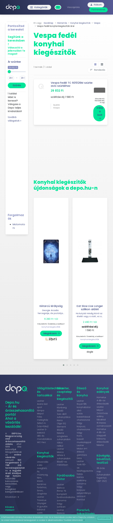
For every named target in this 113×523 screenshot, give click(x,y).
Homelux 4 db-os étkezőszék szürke (103, 401)
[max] (23, 78)
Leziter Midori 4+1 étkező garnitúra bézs (82, 451)
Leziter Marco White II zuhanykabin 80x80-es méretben (63, 456)
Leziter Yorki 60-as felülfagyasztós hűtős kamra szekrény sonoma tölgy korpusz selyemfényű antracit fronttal (85, 479)
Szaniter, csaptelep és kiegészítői (65, 392)
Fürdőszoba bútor (65, 476)
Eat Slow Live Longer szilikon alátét (90, 306)
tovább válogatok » (14, 118)
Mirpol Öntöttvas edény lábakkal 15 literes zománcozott (104, 417)
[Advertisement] (17, 167)
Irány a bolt (100, 112)
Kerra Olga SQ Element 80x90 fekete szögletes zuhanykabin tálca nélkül (63, 432)
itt (84, 520)
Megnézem (51, 332)
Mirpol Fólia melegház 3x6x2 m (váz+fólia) (42, 419)
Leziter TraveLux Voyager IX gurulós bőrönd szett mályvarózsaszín (46, 506)
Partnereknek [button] (98, 9)
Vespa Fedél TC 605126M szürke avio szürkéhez (72, 84)
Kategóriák (39, 7)
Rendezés (97, 70)
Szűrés (17, 85)
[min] (11, 78)
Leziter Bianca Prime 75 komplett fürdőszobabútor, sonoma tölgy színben (66, 494)
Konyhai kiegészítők (45, 453)
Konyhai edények (103, 389)
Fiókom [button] (96, 4)
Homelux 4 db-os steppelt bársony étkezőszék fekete (103, 436)
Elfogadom (104, 518)
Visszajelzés (73, 7)
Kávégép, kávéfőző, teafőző (104, 458)
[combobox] (58, 5)
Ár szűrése (14, 61)
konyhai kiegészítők (51, 326)
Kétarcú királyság (51, 305)
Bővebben (12, 496)
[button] (63, 364)
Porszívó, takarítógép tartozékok (86, 512)
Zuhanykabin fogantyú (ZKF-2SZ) (103, 477)
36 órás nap (101, 469)
